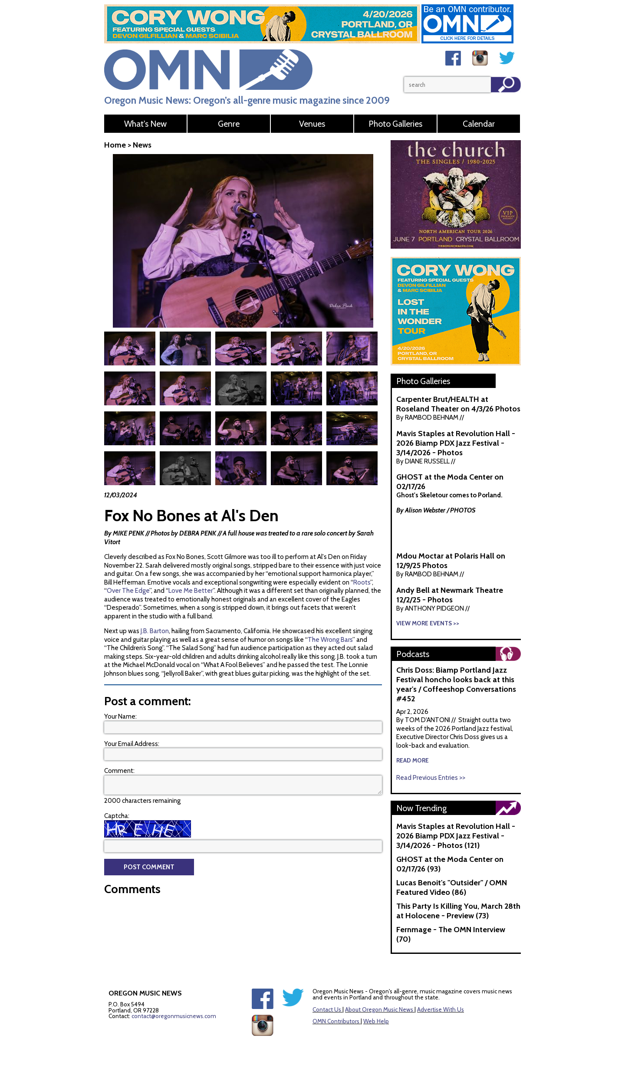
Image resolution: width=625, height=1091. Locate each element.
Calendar (479, 123)
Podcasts (412, 654)
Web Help (376, 1021)
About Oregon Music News (379, 1009)
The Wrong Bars (330, 640)
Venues (312, 123)
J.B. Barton (155, 631)
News (142, 145)
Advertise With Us (440, 1009)
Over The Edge (128, 591)
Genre (229, 123)
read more (412, 760)
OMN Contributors (335, 1021)
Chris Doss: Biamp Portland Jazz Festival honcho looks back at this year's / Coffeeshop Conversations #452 (456, 684)
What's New (145, 123)
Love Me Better (190, 591)
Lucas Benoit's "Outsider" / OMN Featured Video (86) (451, 887)
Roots (361, 582)
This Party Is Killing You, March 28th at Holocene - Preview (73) (458, 910)
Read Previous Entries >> (430, 778)
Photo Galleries (395, 123)
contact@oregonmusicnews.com (174, 1015)
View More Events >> (427, 623)
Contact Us (326, 1009)
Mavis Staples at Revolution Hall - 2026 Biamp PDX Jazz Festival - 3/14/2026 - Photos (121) (455, 836)
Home (115, 145)
